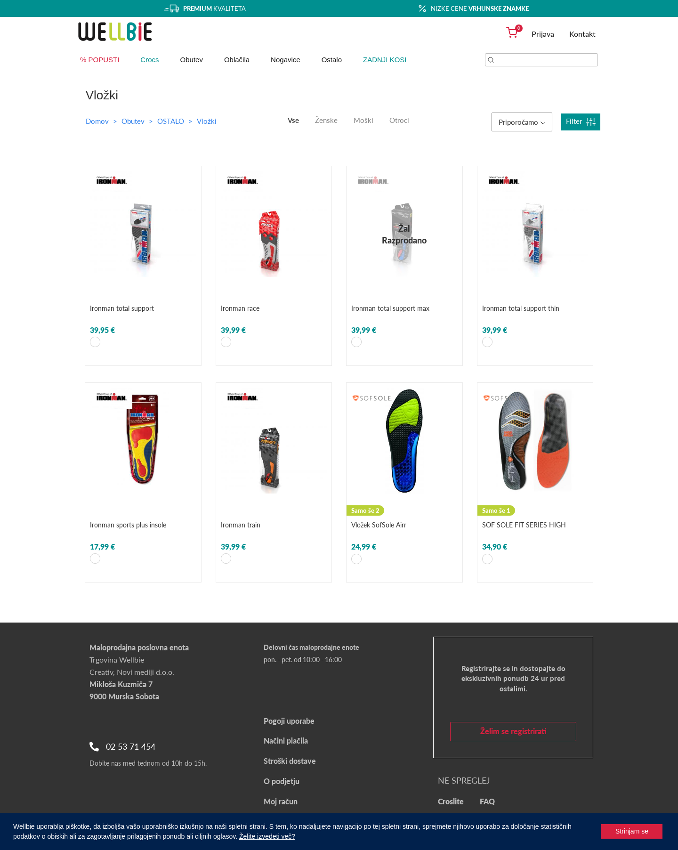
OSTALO (171, 121)
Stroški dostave (290, 760)
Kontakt (582, 33)
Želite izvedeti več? (267, 836)
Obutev (191, 60)
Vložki (207, 121)
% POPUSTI (99, 60)
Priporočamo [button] (522, 122)
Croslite (451, 801)
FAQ (487, 801)
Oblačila (237, 60)
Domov (97, 121)
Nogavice (285, 60)
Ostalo (332, 60)
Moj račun (281, 801)
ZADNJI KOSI (385, 60)
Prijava (543, 33)
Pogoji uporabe (289, 720)
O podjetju (281, 781)
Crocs (149, 60)
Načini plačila (286, 740)
